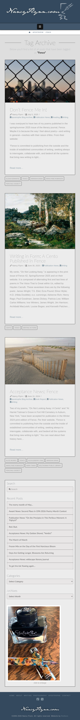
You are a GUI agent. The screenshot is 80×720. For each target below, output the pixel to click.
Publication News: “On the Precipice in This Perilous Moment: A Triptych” (38, 519)
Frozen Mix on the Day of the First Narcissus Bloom (32, 546)
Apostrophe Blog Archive (21, 117)
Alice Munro (11, 460)
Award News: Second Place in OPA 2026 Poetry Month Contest (38, 511)
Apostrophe (54, 695)
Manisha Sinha (37, 178)
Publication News (42, 117)
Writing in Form (29, 328)
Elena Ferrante (12, 178)
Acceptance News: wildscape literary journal (29, 559)
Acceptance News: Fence (34, 391)
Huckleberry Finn (35, 460)
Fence (25, 178)
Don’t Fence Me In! (28, 109)
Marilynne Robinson (54, 178)
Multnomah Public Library (50, 465)
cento (8, 328)
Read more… (16, 168)
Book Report (40, 399)
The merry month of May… (21, 505)
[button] (40, 26)
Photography (40, 695)
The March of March (18, 540)
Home (12, 695)
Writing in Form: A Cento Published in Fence (34, 258)
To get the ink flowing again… (22, 566)
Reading (55, 117)
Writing (64, 117)
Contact (66, 695)
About (19, 695)
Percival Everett (13, 184)
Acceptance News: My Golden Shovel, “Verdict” (30, 533)
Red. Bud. (13, 527)
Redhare (64, 716)
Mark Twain (31, 465)
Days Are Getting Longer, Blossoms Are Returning (31, 553)
